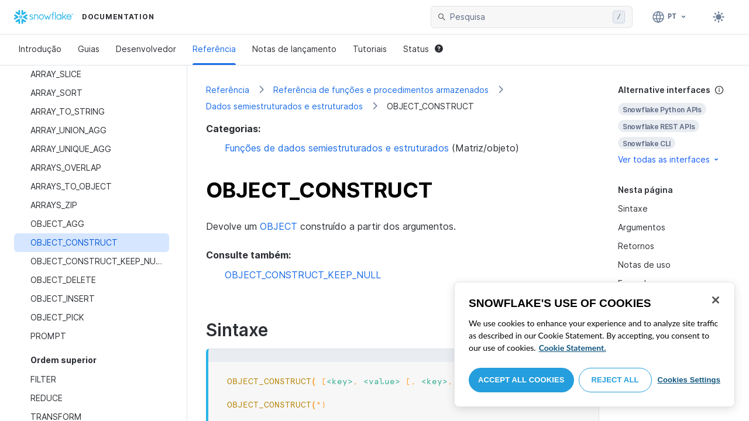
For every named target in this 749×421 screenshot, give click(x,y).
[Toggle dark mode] (718, 17)
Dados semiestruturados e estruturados (284, 106)
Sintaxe (633, 208)
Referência (214, 49)
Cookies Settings (688, 379)
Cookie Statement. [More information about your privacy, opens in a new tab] (572, 348)
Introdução (40, 49)
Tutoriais (370, 49)
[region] (594, 344)
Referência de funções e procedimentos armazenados (381, 90)
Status (423, 49)
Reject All (615, 379)
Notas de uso (644, 265)
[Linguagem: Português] (670, 17)
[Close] (716, 300)
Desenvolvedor (146, 49)
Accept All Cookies (521, 379)
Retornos (636, 246)
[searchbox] (529, 16)
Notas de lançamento (294, 49)
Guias (88, 49)
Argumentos (641, 227)
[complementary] (674, 124)
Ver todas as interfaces (669, 159)
